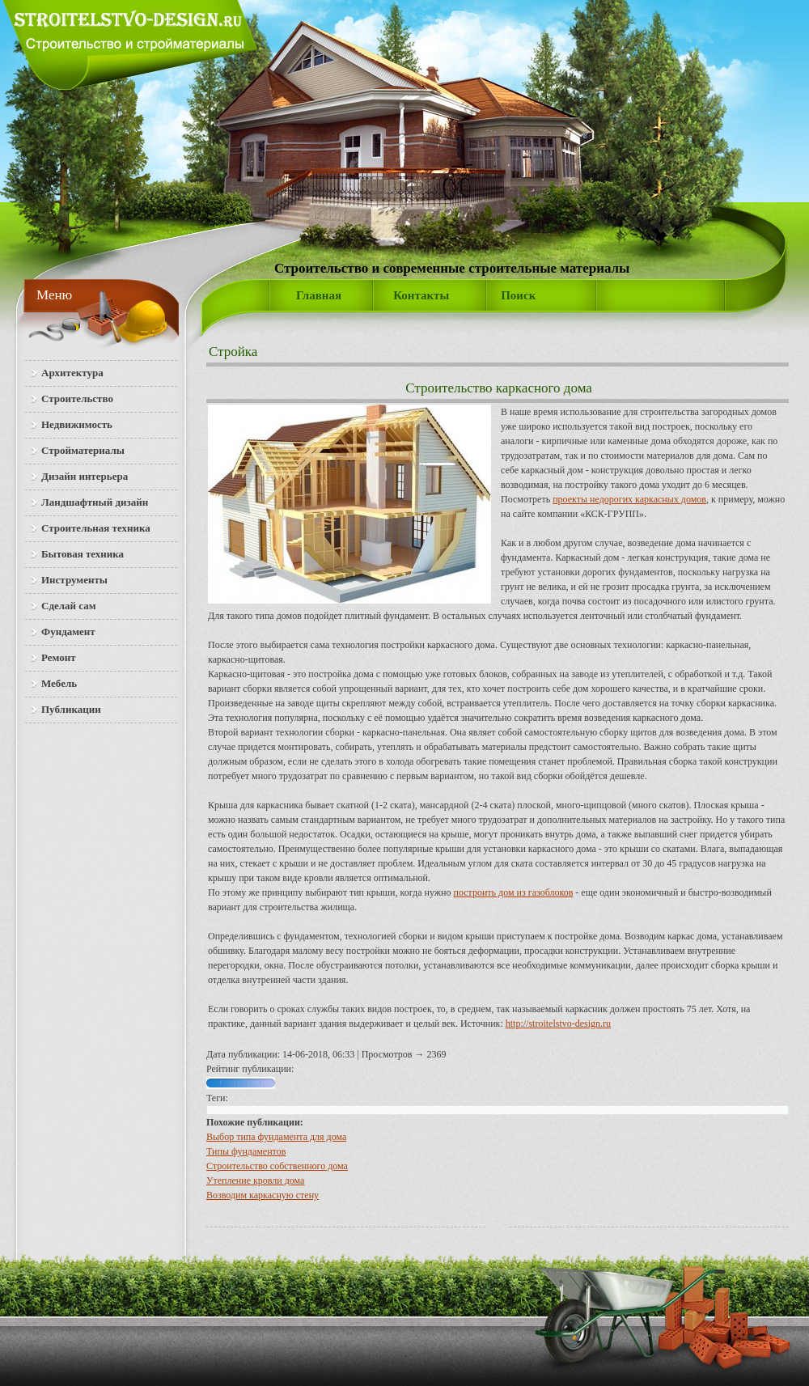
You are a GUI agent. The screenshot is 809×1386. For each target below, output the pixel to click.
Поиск (518, 295)
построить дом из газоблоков (514, 892)
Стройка (233, 351)
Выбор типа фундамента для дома (276, 1136)
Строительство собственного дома (277, 1166)
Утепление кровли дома (255, 1180)
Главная (318, 295)
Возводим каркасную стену (262, 1195)
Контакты (421, 295)
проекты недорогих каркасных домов (629, 499)
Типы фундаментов (246, 1151)
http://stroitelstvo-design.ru (558, 1023)
